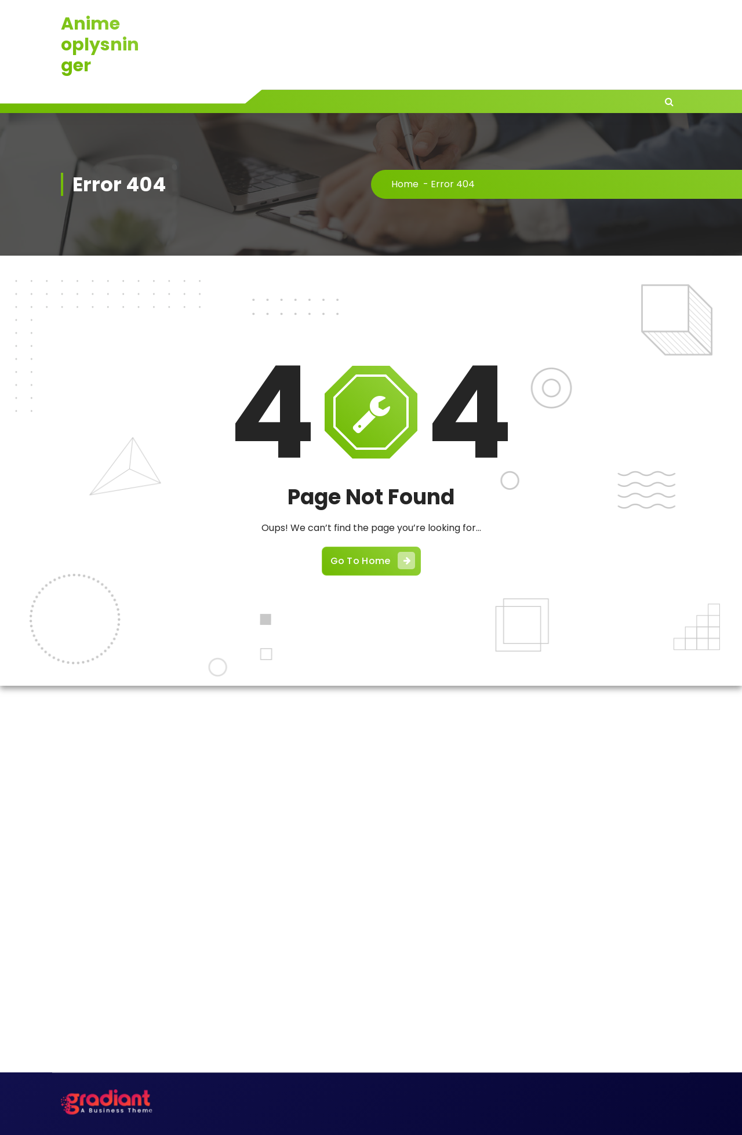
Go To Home (372, 560)
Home (405, 184)
